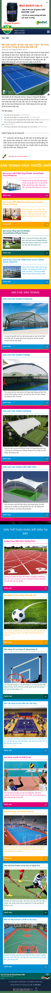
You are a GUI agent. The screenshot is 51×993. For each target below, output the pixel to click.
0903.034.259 (19, 33)
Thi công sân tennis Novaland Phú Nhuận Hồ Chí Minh (21, 120)
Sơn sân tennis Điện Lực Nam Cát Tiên (16, 117)
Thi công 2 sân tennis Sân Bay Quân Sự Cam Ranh (20, 127)
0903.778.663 (19, 30)
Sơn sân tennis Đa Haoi (11, 115)
